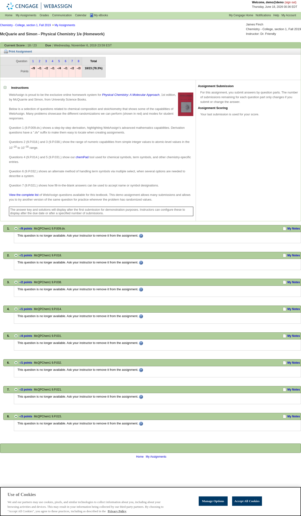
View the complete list (24, 195)
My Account (288, 15)
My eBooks (101, 15)
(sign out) (290, 2)
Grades (44, 15)
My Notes (293, 228)
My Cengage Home (241, 15)
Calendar (81, 15)
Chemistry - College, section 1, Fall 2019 (25, 25)
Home (8, 15)
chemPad (82, 157)
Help (276, 15)
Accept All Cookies (247, 511)
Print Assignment (20, 51)
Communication (62, 15)
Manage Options (213, 511)
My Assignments (26, 15)
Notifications (263, 15)
